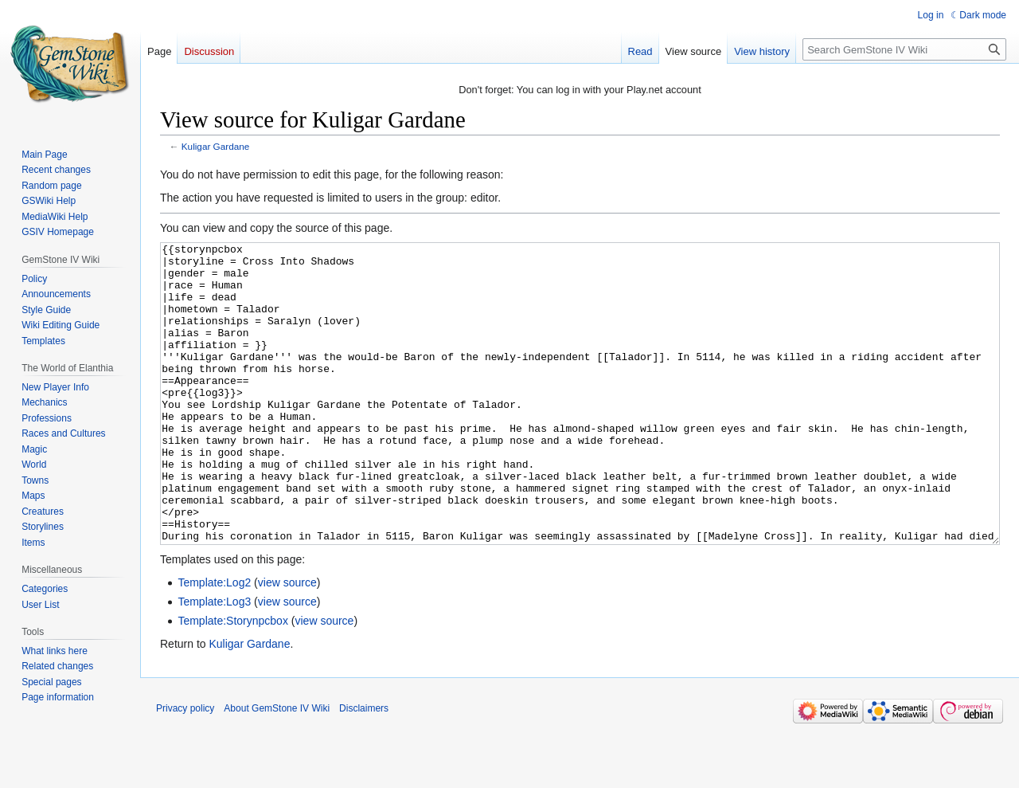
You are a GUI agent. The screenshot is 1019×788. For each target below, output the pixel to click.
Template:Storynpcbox (233, 680)
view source (287, 642)
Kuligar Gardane (216, 146)
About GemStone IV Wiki (277, 768)
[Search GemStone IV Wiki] (904, 49)
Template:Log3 (214, 661)
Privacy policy (185, 768)
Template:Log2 (214, 642)
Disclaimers (363, 768)
